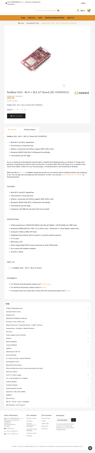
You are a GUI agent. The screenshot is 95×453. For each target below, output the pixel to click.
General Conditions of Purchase (31, 428)
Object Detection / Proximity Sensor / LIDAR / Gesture (24, 328)
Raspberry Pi (10, 318)
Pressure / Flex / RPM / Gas (15, 324)
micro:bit (9, 334)
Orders (43, 424)
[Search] (45, 12)
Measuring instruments (14, 368)
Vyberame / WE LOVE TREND (15, 394)
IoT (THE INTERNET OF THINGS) (17, 381)
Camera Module (11, 384)
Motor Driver (10, 401)
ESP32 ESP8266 (11, 344)
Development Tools (12, 364)
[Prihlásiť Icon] (81, 12)
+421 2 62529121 (12, 434)
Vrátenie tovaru (32, 436)
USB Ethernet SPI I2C (13, 354)
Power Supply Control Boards (16, 338)
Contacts (30, 424)
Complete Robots (12, 388)
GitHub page (45, 287)
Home (7, 307)
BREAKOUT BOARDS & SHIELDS (16, 321)
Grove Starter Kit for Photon (72, 178)
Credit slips (45, 426)
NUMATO (9, 398)
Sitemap (29, 438)
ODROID (8, 351)
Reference (10, 99)
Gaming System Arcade (14, 391)
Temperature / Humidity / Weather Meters (20, 331)
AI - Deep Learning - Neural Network (18, 361)
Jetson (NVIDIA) (11, 348)
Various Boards (11, 358)
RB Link (22, 175)
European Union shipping (32, 432)
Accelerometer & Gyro (13, 314)
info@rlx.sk (10, 431)
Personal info (45, 421)
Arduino (8, 341)
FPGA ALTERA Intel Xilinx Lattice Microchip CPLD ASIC (24, 371)
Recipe (67, 294)
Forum (43, 290)
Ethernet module (11, 374)
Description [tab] (12, 133)
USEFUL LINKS (31, 421)
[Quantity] (17, 112)
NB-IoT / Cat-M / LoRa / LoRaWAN (17, 404)
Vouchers (44, 431)
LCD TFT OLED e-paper (14, 378)
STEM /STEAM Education (14, 311)
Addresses (44, 429)
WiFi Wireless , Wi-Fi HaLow (15, 408)
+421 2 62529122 (12, 437)
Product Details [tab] (29, 133)
